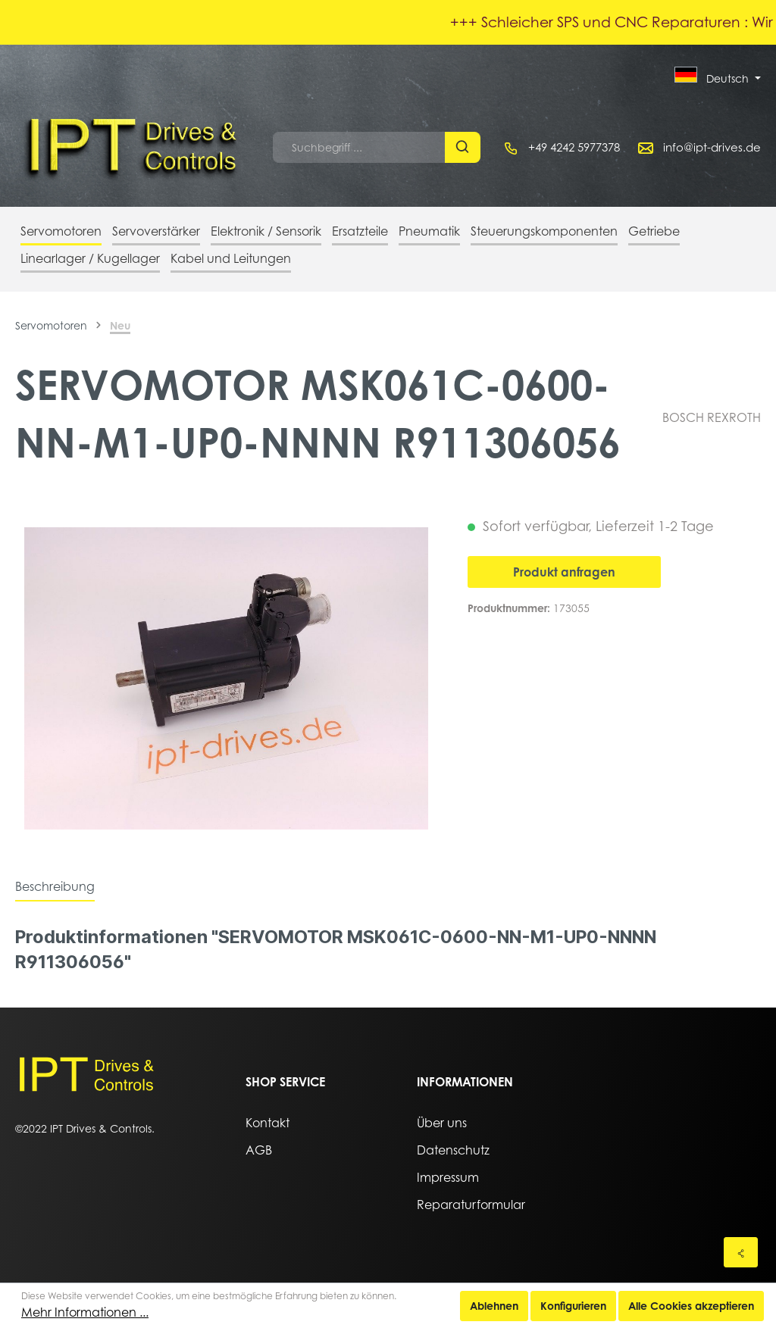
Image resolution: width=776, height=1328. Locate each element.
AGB (259, 1150)
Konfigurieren (573, 1305)
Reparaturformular (471, 1204)
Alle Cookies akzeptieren (691, 1305)
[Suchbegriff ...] (359, 147)
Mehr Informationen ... (85, 1312)
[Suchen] (462, 147)
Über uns (442, 1122)
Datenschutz (453, 1150)
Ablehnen (494, 1305)
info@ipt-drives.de (712, 147)
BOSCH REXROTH (711, 417)
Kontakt (267, 1122)
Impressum (448, 1177)
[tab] (55, 886)
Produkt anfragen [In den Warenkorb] (564, 572)
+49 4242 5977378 (574, 147)
